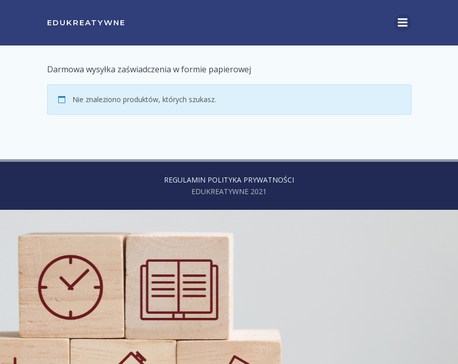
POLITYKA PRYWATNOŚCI (250, 180)
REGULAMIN (184, 180)
